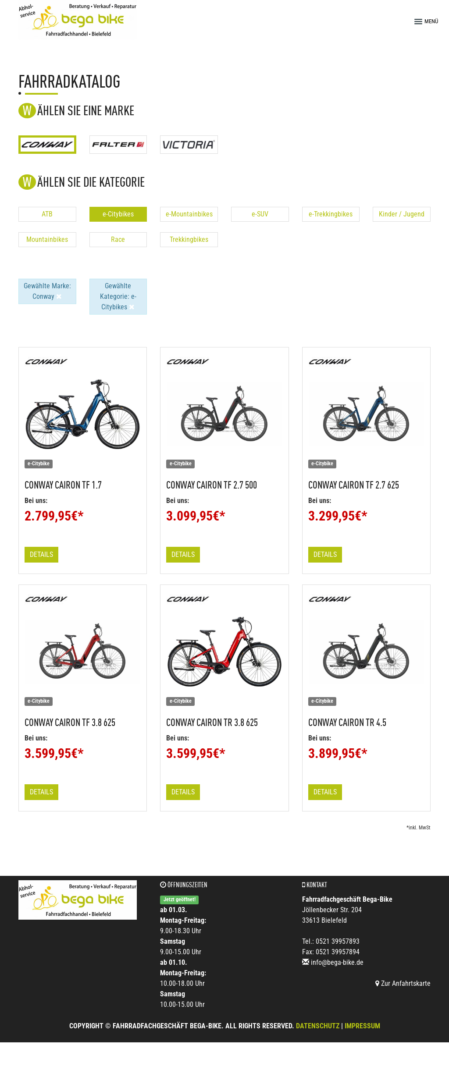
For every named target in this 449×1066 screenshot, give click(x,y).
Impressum (362, 1026)
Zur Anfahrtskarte (403, 983)
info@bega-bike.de (337, 962)
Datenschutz (317, 1026)
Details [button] (41, 554)
